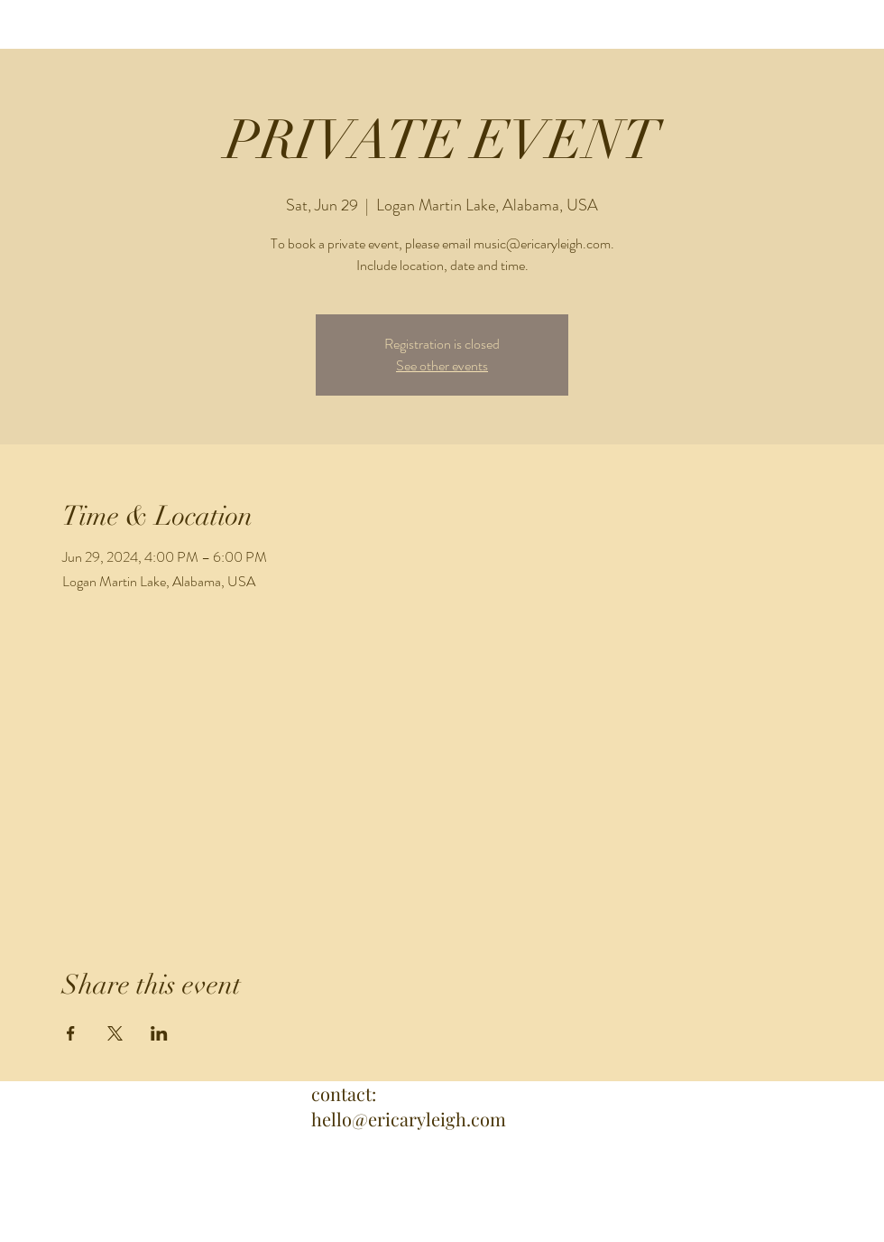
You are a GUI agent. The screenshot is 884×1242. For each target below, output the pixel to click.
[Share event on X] (115, 1033)
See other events (442, 365)
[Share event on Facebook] (70, 1033)
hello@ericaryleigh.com (408, 1119)
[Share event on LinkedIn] (159, 1033)
